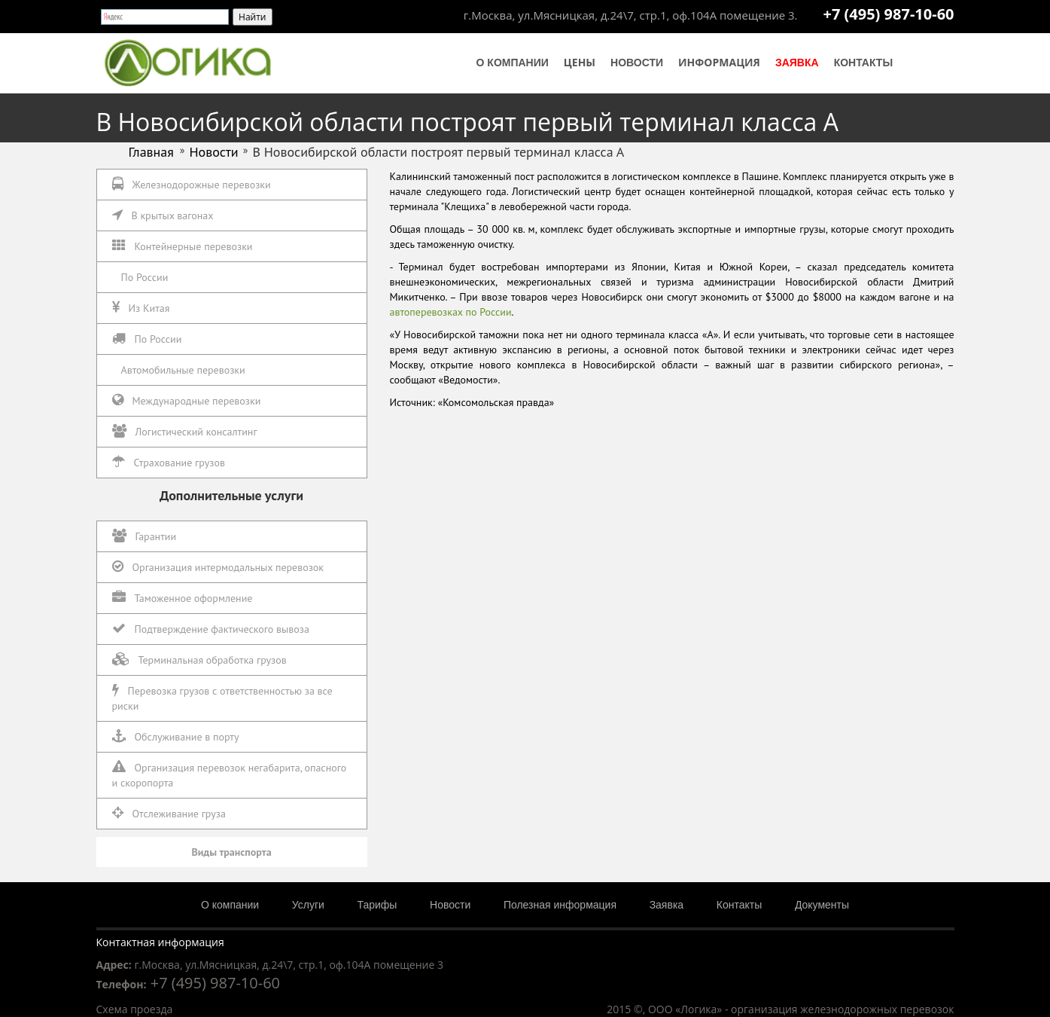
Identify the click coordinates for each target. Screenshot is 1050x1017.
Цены (579, 62)
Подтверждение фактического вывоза (210, 629)
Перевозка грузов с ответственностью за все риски (222, 698)
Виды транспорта (231, 852)
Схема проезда (134, 1009)
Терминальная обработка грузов (199, 659)
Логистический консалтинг (184, 431)
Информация (719, 62)
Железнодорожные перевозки (191, 184)
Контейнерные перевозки (182, 246)
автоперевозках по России (451, 312)
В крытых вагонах (163, 215)
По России (145, 277)
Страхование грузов (168, 462)
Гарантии (144, 536)
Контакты (863, 62)
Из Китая (141, 308)
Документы (822, 905)
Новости (636, 62)
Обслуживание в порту (175, 736)
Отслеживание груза (169, 813)
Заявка (797, 62)
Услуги (308, 905)
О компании (512, 62)
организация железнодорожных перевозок (842, 1009)
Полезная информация (560, 905)
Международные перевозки (186, 400)
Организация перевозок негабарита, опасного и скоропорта (229, 774)
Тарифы (377, 905)
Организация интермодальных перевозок (218, 567)
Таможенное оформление (182, 598)
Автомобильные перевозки (183, 370)
